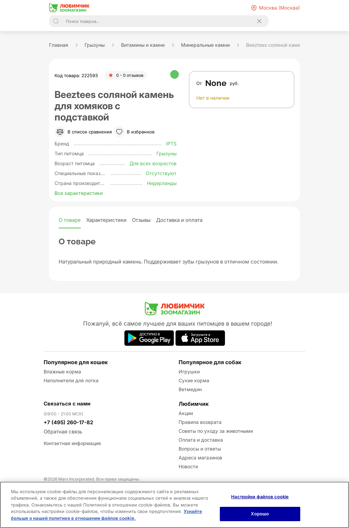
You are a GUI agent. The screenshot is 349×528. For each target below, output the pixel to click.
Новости (188, 466)
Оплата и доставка (201, 440)
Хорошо (260, 513)
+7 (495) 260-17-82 (68, 422)
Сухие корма (194, 380)
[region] (174, 505)
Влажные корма (62, 371)
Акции (186, 413)
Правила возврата (200, 422)
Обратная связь (63, 431)
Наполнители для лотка (71, 380)
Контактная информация (72, 443)
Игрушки (189, 371)
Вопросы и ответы (200, 449)
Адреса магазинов (200, 457)
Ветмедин (190, 389)
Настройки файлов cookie (260, 496)
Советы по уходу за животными (216, 431)
